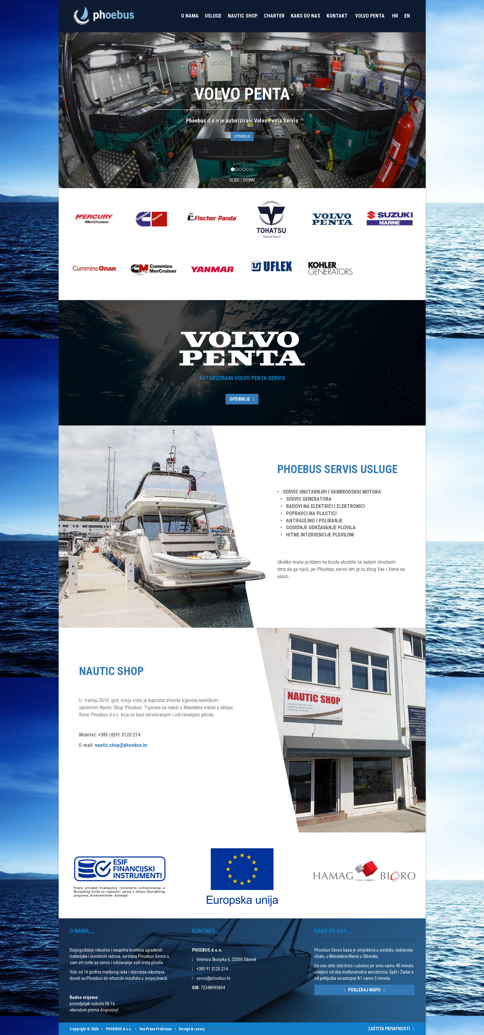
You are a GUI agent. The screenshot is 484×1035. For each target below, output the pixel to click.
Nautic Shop (243, 16)
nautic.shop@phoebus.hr (121, 745)
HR (395, 16)
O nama (190, 16)
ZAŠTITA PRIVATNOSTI (391, 1028)
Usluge (213, 16)
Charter (274, 16)
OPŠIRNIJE (242, 136)
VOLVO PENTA (370, 16)
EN (407, 16)
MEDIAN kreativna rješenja (227, 1029)
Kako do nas (305, 16)
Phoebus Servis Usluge (337, 469)
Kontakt (337, 16)
